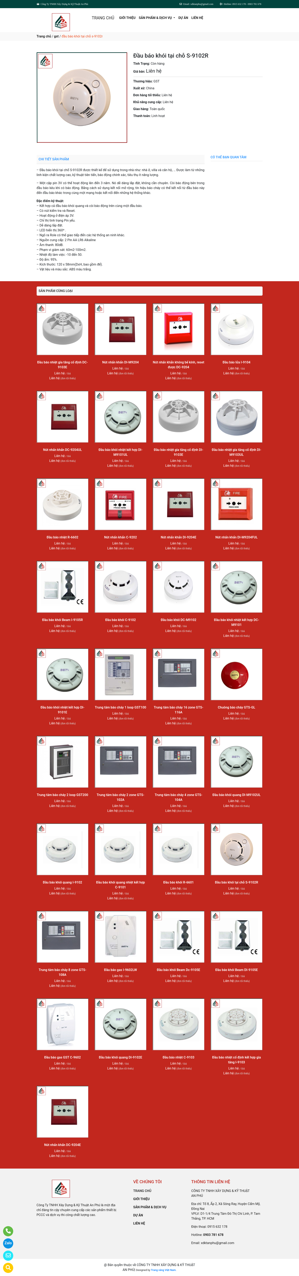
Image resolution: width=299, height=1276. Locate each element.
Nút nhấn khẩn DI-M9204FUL (236, 537)
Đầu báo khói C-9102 (120, 620)
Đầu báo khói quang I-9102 (62, 882)
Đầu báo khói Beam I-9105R (62, 620)
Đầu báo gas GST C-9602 (62, 1057)
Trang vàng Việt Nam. (163, 1270)
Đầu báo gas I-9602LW (120, 970)
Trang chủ (44, 36)
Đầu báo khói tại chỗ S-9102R (236, 882)
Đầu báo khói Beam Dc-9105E (178, 970)
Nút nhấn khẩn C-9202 (120, 537)
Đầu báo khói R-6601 (178, 882)
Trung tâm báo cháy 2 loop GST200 (62, 795)
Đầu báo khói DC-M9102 (178, 620)
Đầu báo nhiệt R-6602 (62, 537)
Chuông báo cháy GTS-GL (236, 707)
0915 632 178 (217, 1227)
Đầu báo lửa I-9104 (236, 362)
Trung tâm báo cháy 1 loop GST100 (120, 707)
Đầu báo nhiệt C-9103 (178, 1057)
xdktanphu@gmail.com (217, 1243)
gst (56, 36)
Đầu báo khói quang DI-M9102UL (236, 795)
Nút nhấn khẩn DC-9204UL (62, 450)
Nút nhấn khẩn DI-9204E (178, 537)
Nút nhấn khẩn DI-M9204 (120, 362)
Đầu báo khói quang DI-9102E (120, 1057)
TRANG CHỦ (103, 17)
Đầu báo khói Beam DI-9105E (236, 970)
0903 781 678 (174, 127)
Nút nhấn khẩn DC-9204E (62, 1145)
